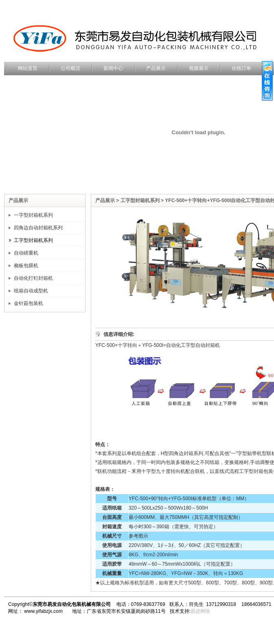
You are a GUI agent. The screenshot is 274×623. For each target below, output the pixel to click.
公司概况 (70, 68)
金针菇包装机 (28, 303)
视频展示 (198, 68)
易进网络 (200, 611)
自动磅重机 (26, 253)
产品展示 (156, 68)
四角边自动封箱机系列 (38, 228)
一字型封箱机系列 (33, 215)
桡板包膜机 (26, 265)
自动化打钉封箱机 (33, 278)
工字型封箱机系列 (33, 240)
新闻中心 (113, 68)
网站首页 (27, 68)
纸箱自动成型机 (31, 291)
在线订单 (241, 68)
